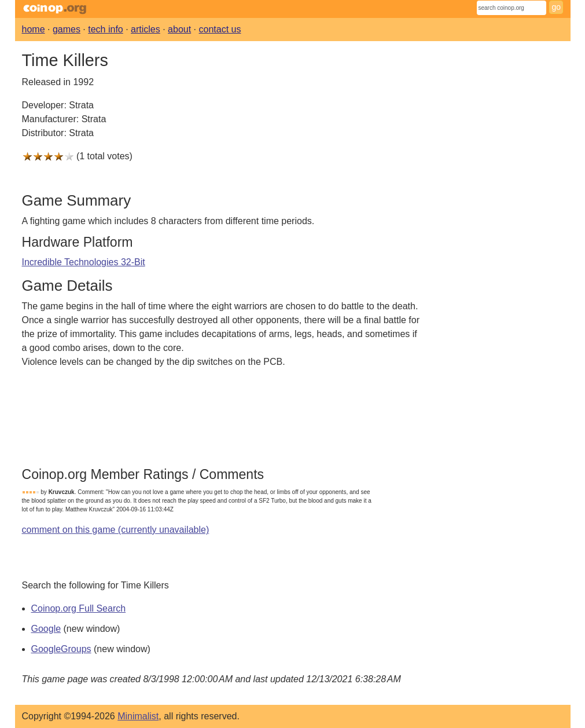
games (66, 29)
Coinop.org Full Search (78, 608)
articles (145, 29)
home (33, 29)
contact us (220, 29)
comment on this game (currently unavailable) (115, 530)
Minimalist (138, 716)
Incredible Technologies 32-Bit (83, 262)
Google (46, 629)
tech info (105, 29)
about (179, 29)
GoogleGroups (61, 649)
